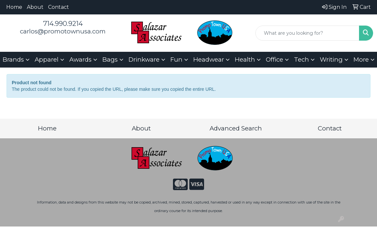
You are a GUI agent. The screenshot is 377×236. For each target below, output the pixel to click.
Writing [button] (331, 59)
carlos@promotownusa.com (63, 31)
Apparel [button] (47, 59)
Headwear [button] (208, 59)
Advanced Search (236, 128)
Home (14, 7)
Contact (58, 7)
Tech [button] (301, 59)
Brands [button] (13, 59)
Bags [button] (110, 59)
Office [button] (274, 59)
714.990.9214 (63, 24)
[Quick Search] (307, 33)
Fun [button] (176, 59)
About (35, 7)
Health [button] (245, 59)
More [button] (361, 59)
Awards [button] (80, 59)
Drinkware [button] (144, 59)
